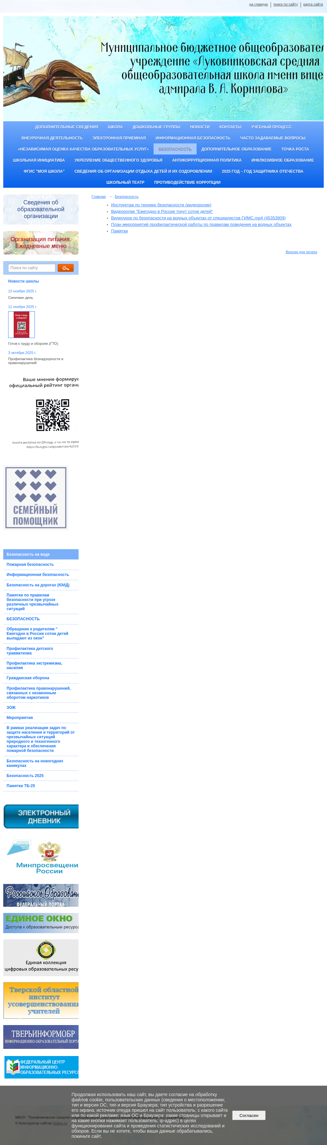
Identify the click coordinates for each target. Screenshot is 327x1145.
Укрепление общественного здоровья (118, 160)
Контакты (230, 127)
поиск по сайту (286, 4)
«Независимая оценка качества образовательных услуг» (83, 149)
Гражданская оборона (28, 678)
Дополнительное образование (236, 149)
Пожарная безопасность (30, 564)
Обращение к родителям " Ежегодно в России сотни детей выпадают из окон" (37, 633)
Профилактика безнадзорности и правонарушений (35, 361)
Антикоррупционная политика (207, 160)
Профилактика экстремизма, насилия (34, 665)
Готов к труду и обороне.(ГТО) (33, 343)
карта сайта (313, 4)
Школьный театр (126, 182)
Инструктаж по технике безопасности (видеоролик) (161, 204)
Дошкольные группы (156, 127)
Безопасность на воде (28, 554)
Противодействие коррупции (187, 182)
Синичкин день (20, 298)
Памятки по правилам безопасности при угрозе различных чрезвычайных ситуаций (32, 602)
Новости (200, 127)
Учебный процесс (271, 127)
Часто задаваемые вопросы (272, 138)
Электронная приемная (119, 138)
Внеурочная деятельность (52, 138)
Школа (115, 127)
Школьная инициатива (39, 160)
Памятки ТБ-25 (21, 786)
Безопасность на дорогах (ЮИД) (38, 585)
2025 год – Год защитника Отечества (263, 171)
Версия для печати (301, 252)
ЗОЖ (11, 707)
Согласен (249, 1115)
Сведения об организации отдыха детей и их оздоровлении (143, 171)
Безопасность (174, 149)
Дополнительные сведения (66, 127)
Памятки (119, 230)
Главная (99, 196)
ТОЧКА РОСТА (295, 149)
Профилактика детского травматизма (30, 650)
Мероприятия (20, 717)
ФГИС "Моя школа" (44, 171)
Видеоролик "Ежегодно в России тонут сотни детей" (162, 211)
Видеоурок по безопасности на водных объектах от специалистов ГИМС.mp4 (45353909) (198, 217)
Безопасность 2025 (25, 775)
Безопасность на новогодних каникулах (35, 763)
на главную (258, 4)
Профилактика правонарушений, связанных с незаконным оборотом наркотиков (38, 693)
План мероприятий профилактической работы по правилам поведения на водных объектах (201, 224)
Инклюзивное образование (282, 160)
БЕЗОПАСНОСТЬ (23, 619)
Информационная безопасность (193, 138)
